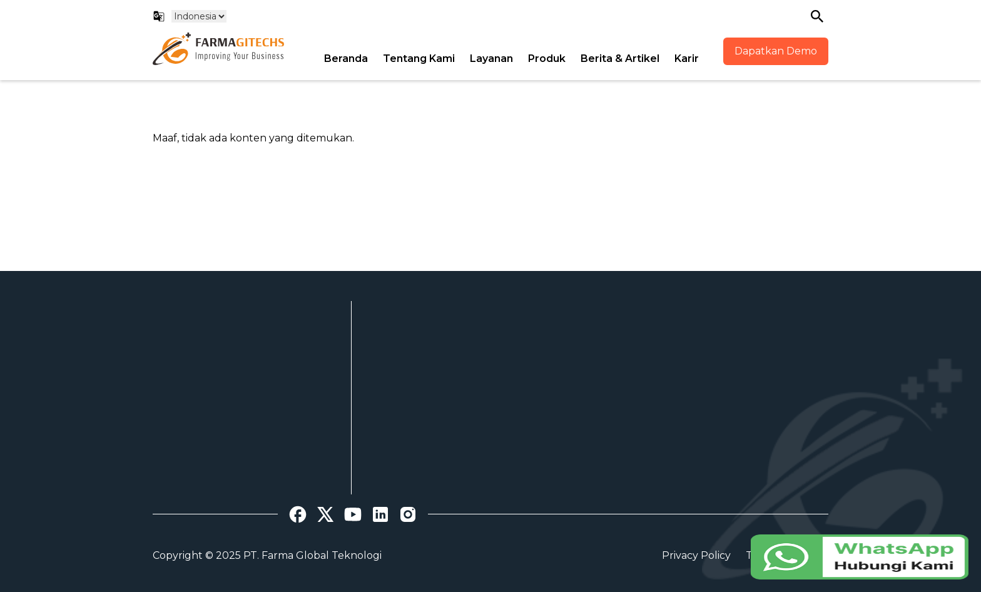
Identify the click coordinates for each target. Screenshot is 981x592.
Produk (547, 58)
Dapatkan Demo (775, 51)
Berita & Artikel (620, 58)
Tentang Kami (419, 58)
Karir (686, 58)
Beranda (346, 58)
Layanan (491, 58)
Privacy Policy (696, 555)
